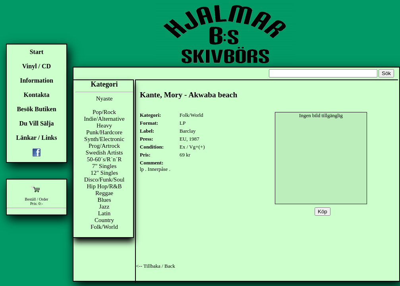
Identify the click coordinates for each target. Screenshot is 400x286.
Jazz (104, 206)
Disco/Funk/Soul (104, 179)
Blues (104, 200)
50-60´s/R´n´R (104, 159)
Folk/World (104, 227)
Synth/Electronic (104, 139)
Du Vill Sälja (36, 123)
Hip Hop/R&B (104, 186)
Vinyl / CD (36, 66)
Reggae (104, 193)
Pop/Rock (104, 112)
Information (36, 80)
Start (37, 51)
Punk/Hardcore (104, 132)
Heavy (104, 125)
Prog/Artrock (104, 146)
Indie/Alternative (104, 119)
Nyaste (104, 98)
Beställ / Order (36, 199)
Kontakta (37, 94)
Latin (104, 213)
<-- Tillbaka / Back (155, 266)
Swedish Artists (104, 152)
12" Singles (104, 173)
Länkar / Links (36, 137)
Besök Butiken (36, 109)
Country (104, 220)
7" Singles (104, 166)
